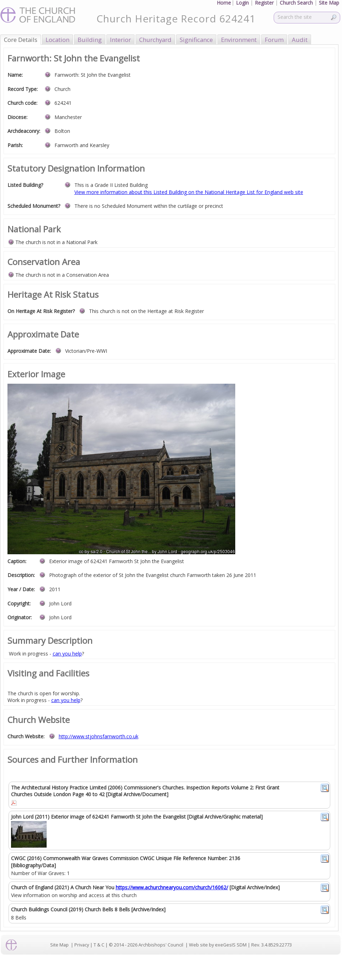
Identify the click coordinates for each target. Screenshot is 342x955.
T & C (99, 945)
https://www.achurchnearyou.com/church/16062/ (172, 887)
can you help (67, 653)
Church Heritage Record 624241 (176, 18)
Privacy (81, 945)
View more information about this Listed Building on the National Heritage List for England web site (188, 192)
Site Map (59, 945)
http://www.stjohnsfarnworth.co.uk (98, 736)
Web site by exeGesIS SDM (218, 945)
